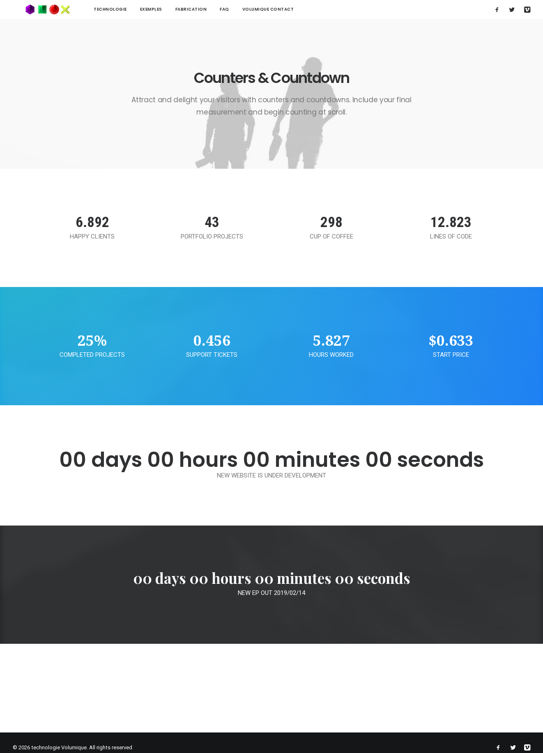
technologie (85, 9)
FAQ (200, 9)
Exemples (126, 9)
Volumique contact (243, 9)
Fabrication (166, 9)
